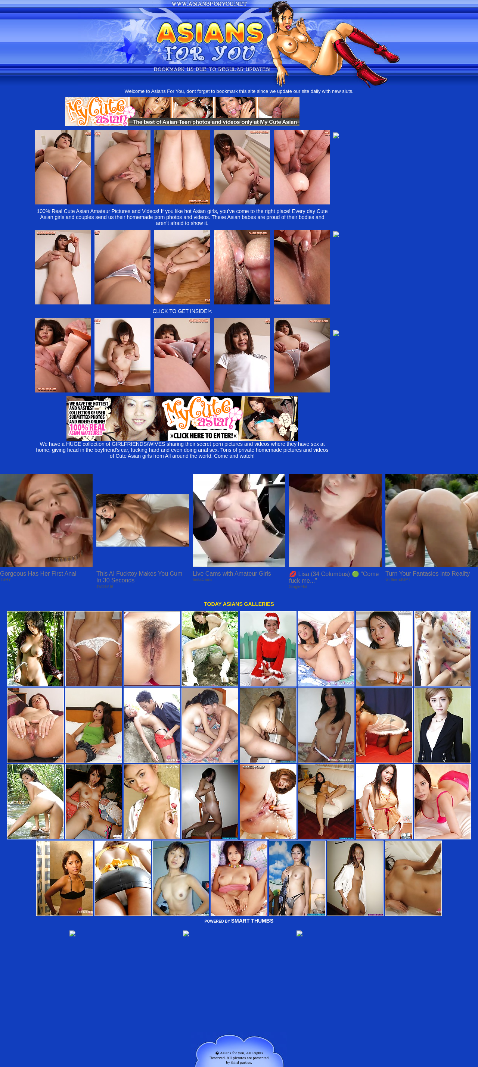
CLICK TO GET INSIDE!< (182, 311)
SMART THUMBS (252, 921)
